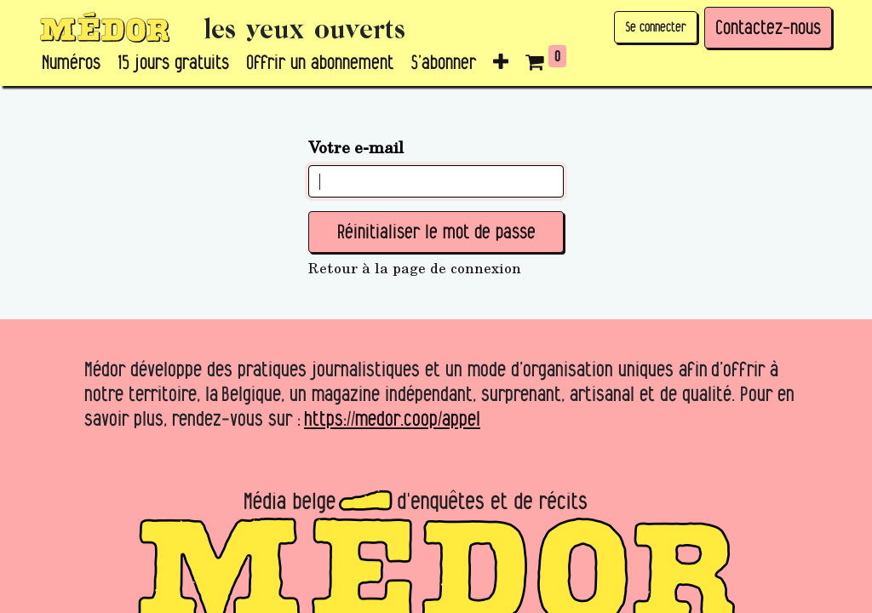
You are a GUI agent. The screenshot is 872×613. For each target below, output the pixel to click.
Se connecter (655, 27)
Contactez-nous (768, 27)
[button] (501, 63)
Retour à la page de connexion (414, 268)
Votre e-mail (356, 146)
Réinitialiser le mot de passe (436, 231)
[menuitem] (71, 63)
